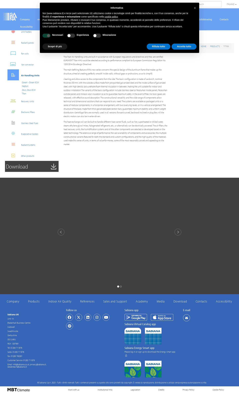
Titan (24, 93)
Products (215, 46)
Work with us (73, 389)
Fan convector (20, 64)
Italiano (232, 4)
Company (25, 19)
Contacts (224, 19)
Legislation (135, 389)
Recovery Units (20, 101)
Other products (20, 155)
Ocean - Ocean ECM (30, 82)
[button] (58, 233)
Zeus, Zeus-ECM (29, 89)
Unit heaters (19, 31)
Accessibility (26, 26)
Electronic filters (21, 111)
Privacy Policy (188, 389)
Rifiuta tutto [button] (158, 46)
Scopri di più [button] (55, 46)
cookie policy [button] (111, 16)
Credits (161, 389)
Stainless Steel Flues (22, 122)
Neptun (25, 86)
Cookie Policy (218, 389)
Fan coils (18, 53)
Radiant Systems (21, 144)
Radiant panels (20, 42)
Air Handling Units (23, 75)
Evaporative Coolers (22, 133)
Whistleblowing (204, 19)
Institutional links (105, 389)
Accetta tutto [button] (184, 46)
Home (203, 46)
